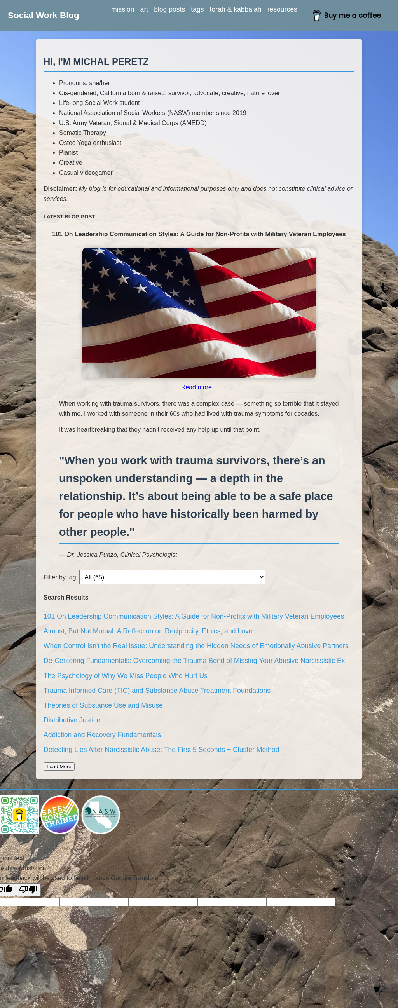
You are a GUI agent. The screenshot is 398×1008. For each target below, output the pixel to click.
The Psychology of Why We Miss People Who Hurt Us (126, 676)
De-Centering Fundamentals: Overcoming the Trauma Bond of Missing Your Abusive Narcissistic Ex (194, 660)
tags (197, 9)
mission (122, 9)
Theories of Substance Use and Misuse (103, 705)
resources (282, 9)
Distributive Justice (72, 720)
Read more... (199, 387)
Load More (59, 766)
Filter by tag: (61, 577)
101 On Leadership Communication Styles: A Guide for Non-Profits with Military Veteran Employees (194, 616)
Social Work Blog (43, 15)
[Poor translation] (28, 889)
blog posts (169, 9)
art (144, 9)
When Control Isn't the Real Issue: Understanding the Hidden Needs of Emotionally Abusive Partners (196, 646)
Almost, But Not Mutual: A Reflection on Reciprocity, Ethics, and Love (148, 631)
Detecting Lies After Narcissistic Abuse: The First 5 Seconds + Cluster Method (161, 749)
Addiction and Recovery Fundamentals (102, 735)
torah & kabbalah (236, 9)
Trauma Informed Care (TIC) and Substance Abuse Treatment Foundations (157, 690)
